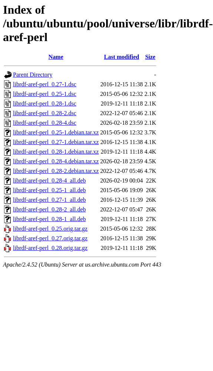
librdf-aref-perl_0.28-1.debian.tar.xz (56, 151)
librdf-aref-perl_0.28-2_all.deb (49, 209)
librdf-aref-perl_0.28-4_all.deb (49, 180)
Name (56, 57)
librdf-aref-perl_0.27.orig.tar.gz (50, 238)
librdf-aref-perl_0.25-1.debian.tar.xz (56, 132)
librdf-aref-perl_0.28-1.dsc (44, 103)
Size (150, 57)
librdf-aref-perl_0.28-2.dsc (44, 113)
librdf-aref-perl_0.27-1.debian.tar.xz (56, 142)
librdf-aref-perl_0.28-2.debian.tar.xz (56, 171)
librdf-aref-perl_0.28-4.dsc (44, 123)
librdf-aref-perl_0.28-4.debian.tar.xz (56, 161)
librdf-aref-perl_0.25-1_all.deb (49, 190)
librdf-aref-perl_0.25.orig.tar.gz (50, 228)
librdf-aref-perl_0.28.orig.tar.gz (50, 248)
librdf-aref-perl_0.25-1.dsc (44, 94)
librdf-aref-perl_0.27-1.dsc (44, 84)
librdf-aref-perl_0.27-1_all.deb (49, 200)
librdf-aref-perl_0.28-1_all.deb (49, 219)
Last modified (121, 57)
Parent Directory (32, 74)
